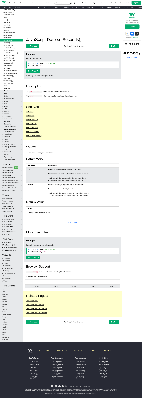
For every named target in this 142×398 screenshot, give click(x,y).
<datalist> (5, 340)
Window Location (7, 206)
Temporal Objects (10, 167)
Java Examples (80, 375)
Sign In (132, 26)
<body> (4, 317)
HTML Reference (57, 361)
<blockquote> (6, 314)
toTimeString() (8, 81)
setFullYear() (7, 27)
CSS (10, 7)
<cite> (4, 329)
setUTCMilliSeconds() (34, 136)
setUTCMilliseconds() (10, 53)
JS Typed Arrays (7, 157)
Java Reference (57, 375)
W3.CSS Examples (80, 370)
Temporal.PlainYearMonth (10, 188)
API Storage (6, 276)
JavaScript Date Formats (35, 305)
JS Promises (6, 136)
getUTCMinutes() (9, 10)
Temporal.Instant (7, 172)
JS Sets (4, 149)
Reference (74, 46)
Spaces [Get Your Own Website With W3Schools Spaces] (95, 3)
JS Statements (6, 152)
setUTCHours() (8, 50)
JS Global (5, 96)
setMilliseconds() (9, 32)
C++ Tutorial (34, 376)
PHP (50, 7)
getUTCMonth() (8, 12)
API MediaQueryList (8, 273)
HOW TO (58, 7)
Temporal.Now (6, 175)
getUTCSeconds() (9, 15)
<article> (4, 299)
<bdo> (4, 312)
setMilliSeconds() (32, 120)
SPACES (48, 351)
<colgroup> (5, 337)
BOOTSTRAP (91, 7)
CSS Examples (80, 363)
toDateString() (8, 63)
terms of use (99, 390)
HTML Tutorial (34, 361)
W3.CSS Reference (57, 369)
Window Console (7, 201)
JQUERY (118, 7)
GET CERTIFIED (62, 351)
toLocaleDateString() (10, 70)
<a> (3, 289)
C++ (77, 7)
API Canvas (6, 258)
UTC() (5, 86)
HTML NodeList (7, 229)
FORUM (71, 386)
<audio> (4, 304)
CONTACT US (107, 351)
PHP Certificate (103, 370)
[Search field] (63, 3)
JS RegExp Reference (9, 147)
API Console (6, 260)
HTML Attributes (7, 224)
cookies (105, 390)
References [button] (24, 3)
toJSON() (6, 68)
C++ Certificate (103, 375)
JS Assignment (7, 119)
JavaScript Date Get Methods (36, 309)
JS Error (4, 93)
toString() (6, 78)
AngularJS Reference (57, 376)
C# (83, 7)
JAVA (43, 7)
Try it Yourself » (33, 71)
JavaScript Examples (80, 364)
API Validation (6, 278)
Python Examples (80, 369)
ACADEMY (86, 386)
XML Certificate (103, 378)
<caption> (5, 327)
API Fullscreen (6, 266)
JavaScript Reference (57, 364)
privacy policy (113, 390)
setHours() (6, 30)
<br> (3, 319)
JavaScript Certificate (103, 364)
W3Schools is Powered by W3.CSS (86, 393)
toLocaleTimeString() (10, 73)
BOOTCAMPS (93, 351)
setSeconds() (7, 40)
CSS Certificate (103, 363)
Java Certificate (103, 373)
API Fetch (5, 263)
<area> (4, 296)
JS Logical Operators (9, 126)
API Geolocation (7, 268)
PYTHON (36, 7)
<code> (4, 332)
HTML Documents (8, 219)
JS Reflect (5, 141)
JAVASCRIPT (19, 7)
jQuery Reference (57, 378)
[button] (70, 2)
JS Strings (5, 154)
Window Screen (7, 211)
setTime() (6, 43)
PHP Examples (80, 373)
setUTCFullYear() (9, 48)
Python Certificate (103, 369)
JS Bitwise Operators (9, 129)
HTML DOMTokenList (9, 232)
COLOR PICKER (132, 44)
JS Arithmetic (6, 121)
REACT (101, 7)
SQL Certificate (103, 367)
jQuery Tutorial (34, 378)
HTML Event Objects (8, 245)
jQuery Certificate (103, 372)
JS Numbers (6, 111)
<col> (3, 335)
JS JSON (5, 103)
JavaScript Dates (32, 301)
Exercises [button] (35, 3)
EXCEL (126, 7)
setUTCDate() (8, 45)
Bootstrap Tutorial (34, 372)
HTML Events (6, 242)
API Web (5, 281)
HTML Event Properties (9, 247)
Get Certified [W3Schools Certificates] (124, 3)
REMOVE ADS (72, 222)
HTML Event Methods (9, 250)
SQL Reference (57, 366)
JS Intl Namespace (8, 98)
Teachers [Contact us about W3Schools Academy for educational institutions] (104, 3)
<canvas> (5, 324)
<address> (5, 294)
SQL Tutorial (34, 367)
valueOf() (6, 88)
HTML (3, 7)
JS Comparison (7, 124)
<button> (5, 322)
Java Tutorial (34, 375)
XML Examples (80, 376)
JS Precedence (7, 134)
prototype (6, 22)
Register (135, 37)
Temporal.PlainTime (8, 185)
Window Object (7, 198)
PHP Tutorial (34, 373)
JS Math (4, 109)
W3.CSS (66, 7)
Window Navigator (8, 208)
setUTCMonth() (8, 58)
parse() (5, 20)
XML (132, 7)
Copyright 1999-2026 (51, 393)
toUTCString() (8, 83)
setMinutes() (7, 35)
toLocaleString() (8, 76)
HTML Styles (6, 234)
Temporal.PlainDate (8, 178)
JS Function (6, 91)
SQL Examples (80, 367)
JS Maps (4, 106)
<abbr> (4, 291)
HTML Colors (57, 373)
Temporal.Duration (8, 170)
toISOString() (7, 65)
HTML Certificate (103, 361)
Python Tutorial (34, 369)
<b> (3, 307)
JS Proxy (5, 139)
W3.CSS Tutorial (34, 370)
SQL (28, 7)
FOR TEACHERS (78, 351)
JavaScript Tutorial (34, 364)
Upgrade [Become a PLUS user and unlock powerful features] (114, 3)
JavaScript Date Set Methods (36, 313)
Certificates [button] (47, 3)
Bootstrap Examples (80, 372)
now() (5, 17)
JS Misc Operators (8, 131)
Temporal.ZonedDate (9, 190)
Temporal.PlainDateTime (10, 180)
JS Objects (5, 114)
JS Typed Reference (8, 159)
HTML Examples (80, 361)
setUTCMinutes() (9, 55)
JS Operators (6, 116)
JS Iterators (5, 101)
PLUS (38, 351)
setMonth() (7, 38)
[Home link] (3, 2)
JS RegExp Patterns (8, 144)
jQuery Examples (80, 378)
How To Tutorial (34, 366)
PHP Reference (57, 372)
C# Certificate (103, 376)
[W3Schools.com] (30, 352)
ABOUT (78, 386)
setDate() (6, 25)
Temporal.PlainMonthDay (10, 183)
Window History (7, 203)
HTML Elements (7, 221)
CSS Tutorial (34, 363)
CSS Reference (57, 363)
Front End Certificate (103, 366)
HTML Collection (7, 227)
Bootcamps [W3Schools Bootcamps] (86, 3)
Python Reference (57, 367)
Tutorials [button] (13, 3)
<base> (4, 309)
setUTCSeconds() (9, 60)
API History (5, 271)
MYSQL (109, 7)
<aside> (4, 301)
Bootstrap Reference (57, 370)
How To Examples (80, 366)
